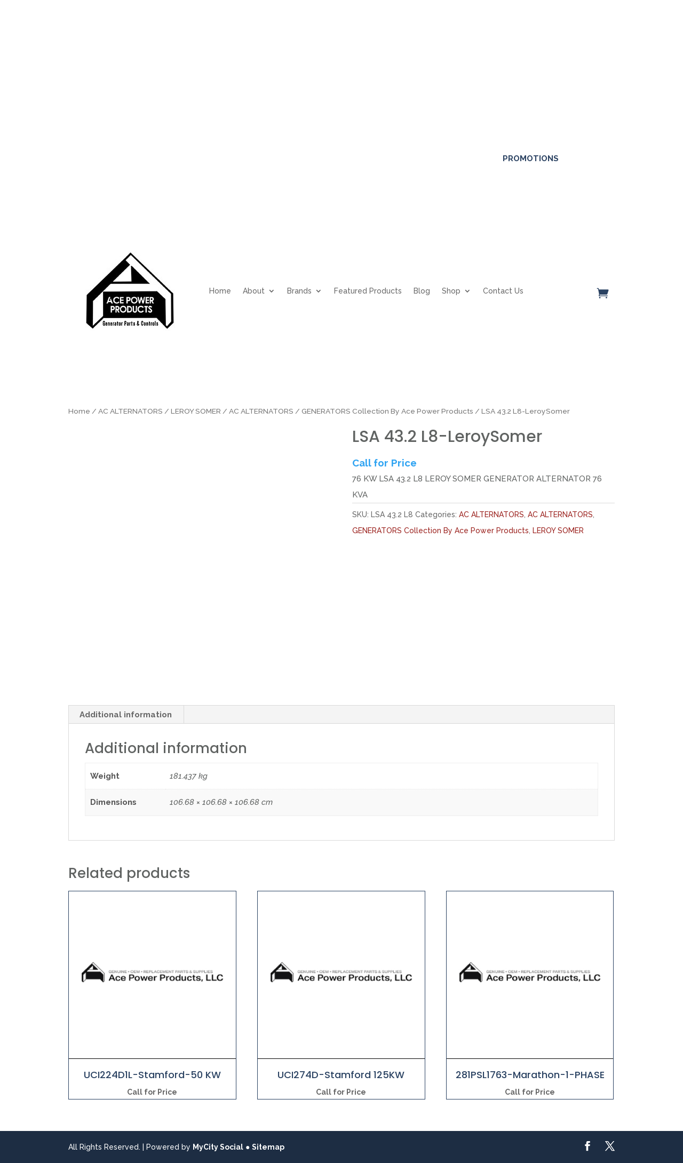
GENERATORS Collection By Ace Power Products (387, 411)
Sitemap (268, 1147)
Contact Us (503, 291)
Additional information (126, 714)
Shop (451, 291)
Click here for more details (352, 52)
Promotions (531, 158)
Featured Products (368, 291)
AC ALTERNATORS (130, 411)
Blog (422, 291)
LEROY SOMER (196, 411)
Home (220, 291)
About (254, 291)
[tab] (126, 715)
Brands (299, 291)
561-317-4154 (104, 158)
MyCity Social (218, 1147)
